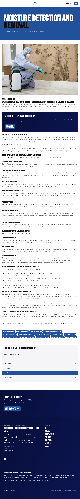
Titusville (17, 480)
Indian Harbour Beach (55, 475)
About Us (48, 443)
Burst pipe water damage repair (27, 337)
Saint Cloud (51, 477)
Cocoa (20, 475)
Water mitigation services (22, 331)
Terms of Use (53, 490)
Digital (13, 490)
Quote (76, 3)
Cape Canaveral (8, 475)
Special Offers (49, 434)
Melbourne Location (9, 446)
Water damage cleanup (70, 337)
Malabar (72, 475)
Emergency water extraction (42, 337)
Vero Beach (23, 480)
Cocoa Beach (25, 475)
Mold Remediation (40, 368)
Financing (48, 437)
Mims (26, 477)
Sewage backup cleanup (70, 334)
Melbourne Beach (8, 477)
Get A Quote (10, 126)
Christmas (15, 475)
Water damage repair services (10, 334)
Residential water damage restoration (52, 331)
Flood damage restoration (57, 337)
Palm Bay (30, 477)
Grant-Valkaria (39, 475)
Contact (47, 446)
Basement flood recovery (57, 334)
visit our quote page (10, 402)
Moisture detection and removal (26, 334)
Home (46, 428)
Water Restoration (40, 373)
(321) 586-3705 (68, 3)
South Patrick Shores (9, 480)
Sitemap (74, 490)
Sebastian (65, 477)
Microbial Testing (40, 359)
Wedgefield (29, 480)
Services (47, 431)
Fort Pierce (32, 475)
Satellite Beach (58, 477)
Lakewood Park (65, 475)
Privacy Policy (60, 490)
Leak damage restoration (8, 331)
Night (8, 490)
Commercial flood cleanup (36, 331)
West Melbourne (37, 480)
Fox (11, 490)
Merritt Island (16, 477)
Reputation (48, 440)
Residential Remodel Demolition (40, 354)
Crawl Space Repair (40, 377)
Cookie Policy (68, 490)
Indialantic (46, 475)
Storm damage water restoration (10, 337)
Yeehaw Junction (46, 480)
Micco (22, 477)
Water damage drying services (42, 334)
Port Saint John (37, 477)
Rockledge (44, 477)
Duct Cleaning (40, 363)
